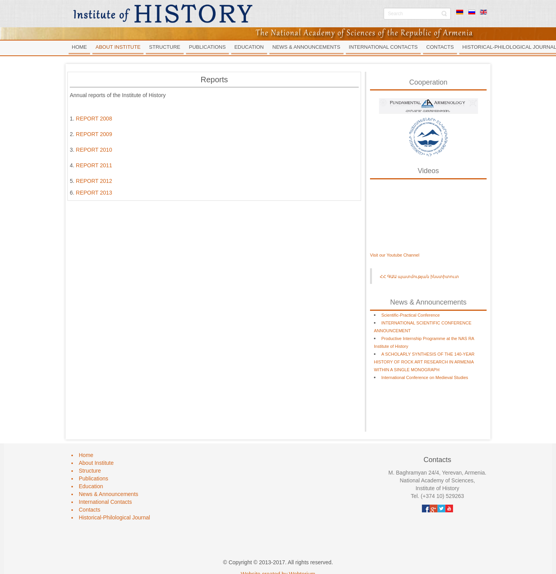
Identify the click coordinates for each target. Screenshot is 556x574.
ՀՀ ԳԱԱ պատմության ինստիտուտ (419, 276)
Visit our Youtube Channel (394, 255)
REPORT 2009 (94, 134)
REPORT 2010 (94, 150)
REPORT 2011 (94, 165)
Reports (214, 79)
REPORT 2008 (94, 118)
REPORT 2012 (94, 181)
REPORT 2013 (94, 193)
